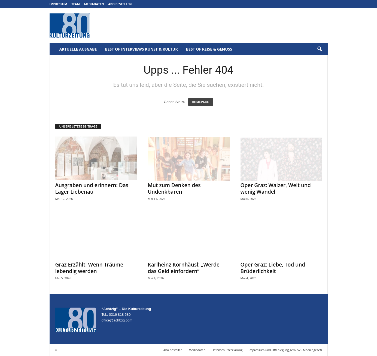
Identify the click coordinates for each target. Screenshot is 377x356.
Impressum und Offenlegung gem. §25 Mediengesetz (285, 350)
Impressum (58, 4)
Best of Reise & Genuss (209, 49)
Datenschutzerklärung (227, 350)
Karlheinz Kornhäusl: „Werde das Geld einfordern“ (184, 268)
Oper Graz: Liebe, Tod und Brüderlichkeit (273, 268)
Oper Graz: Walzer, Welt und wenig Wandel (276, 188)
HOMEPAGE (200, 102)
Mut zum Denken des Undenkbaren (174, 188)
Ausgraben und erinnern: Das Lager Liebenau (91, 188)
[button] (320, 49)
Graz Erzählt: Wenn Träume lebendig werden (89, 268)
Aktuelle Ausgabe (78, 49)
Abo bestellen (120, 4)
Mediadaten (94, 4)
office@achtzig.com (117, 320)
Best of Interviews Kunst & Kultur (141, 49)
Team (75, 4)
